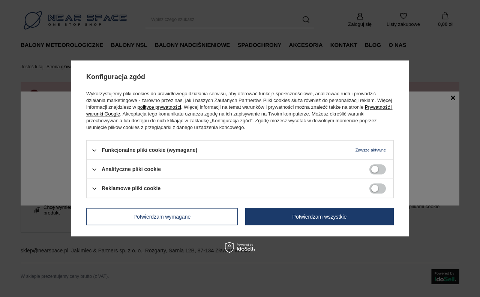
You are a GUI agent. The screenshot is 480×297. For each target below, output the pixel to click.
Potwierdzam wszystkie (319, 217)
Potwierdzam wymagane (162, 217)
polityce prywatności (159, 107)
